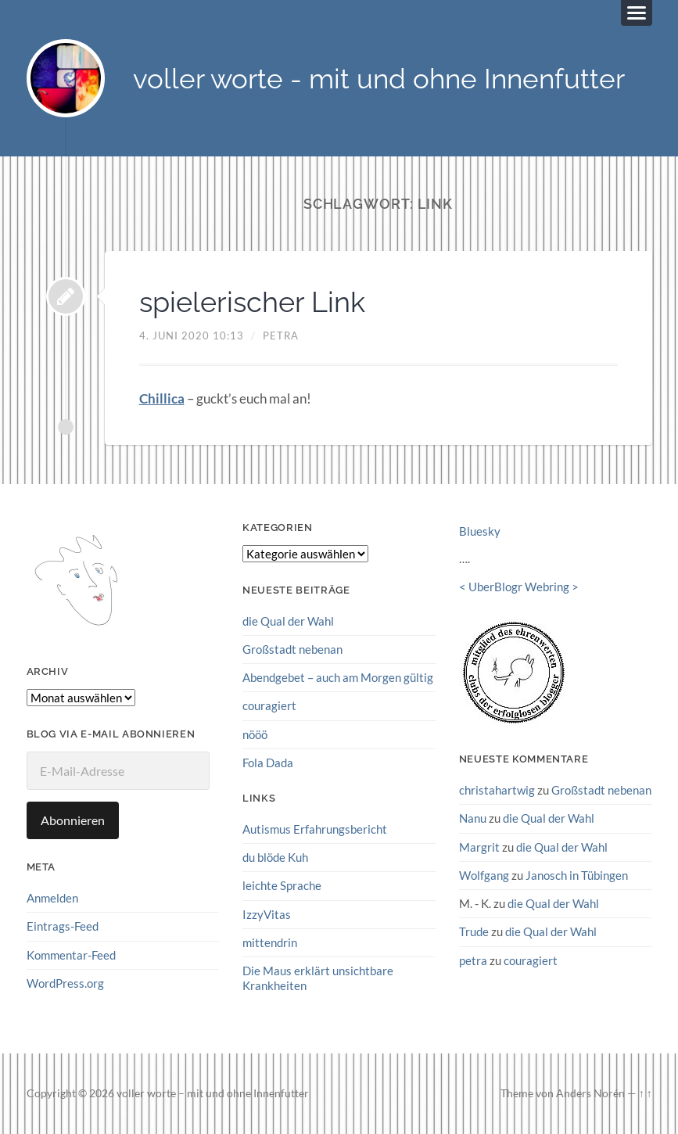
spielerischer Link (252, 301)
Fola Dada (267, 762)
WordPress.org (65, 983)
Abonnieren (73, 820)
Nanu (472, 818)
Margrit (479, 847)
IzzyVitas (266, 914)
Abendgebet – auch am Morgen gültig (337, 677)
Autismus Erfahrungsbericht (314, 829)
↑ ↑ (645, 1093)
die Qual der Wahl (288, 621)
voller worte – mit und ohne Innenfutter (213, 1093)
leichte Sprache (281, 885)
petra (281, 335)
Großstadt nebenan (292, 649)
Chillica (162, 398)
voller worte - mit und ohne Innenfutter (379, 79)
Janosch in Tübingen (577, 875)
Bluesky (479, 531)
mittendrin (269, 942)
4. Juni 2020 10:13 (191, 335)
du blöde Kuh (275, 857)
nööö (254, 734)
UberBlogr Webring (518, 587)
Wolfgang (484, 875)
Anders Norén (590, 1093)
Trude (474, 931)
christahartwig (497, 790)
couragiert (269, 705)
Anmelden (52, 898)
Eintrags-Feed (63, 926)
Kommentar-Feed (71, 955)
